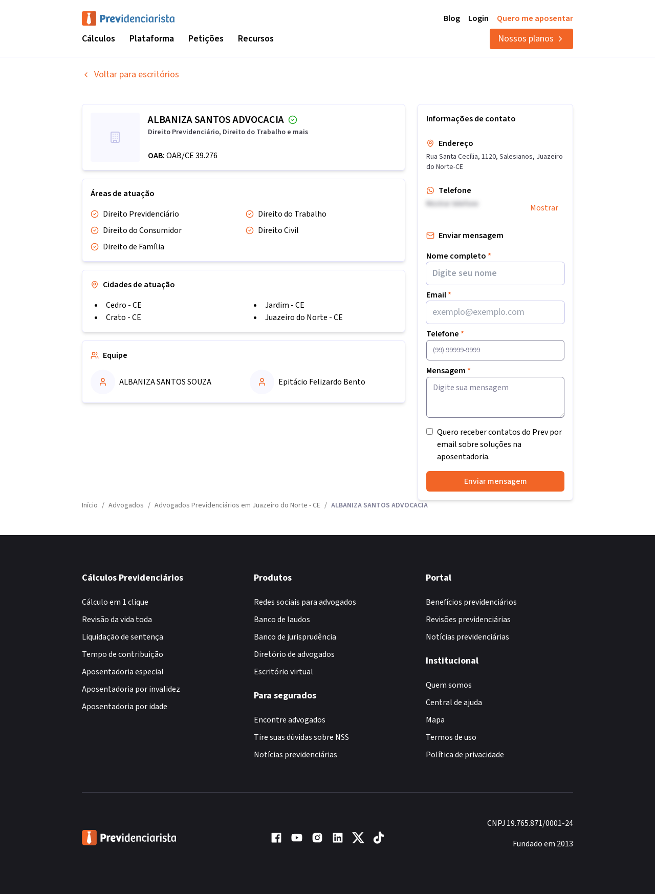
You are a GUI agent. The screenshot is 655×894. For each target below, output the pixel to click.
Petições (206, 38)
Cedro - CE (124, 305)
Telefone (445, 333)
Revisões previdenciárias (468, 619)
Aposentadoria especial (123, 671)
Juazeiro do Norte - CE (304, 317)
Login (478, 18)
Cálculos (98, 38)
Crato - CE (123, 317)
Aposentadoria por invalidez (131, 689)
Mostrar (544, 208)
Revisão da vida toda (117, 619)
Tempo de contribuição (122, 654)
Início (90, 505)
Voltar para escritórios (130, 74)
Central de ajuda (454, 702)
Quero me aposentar (535, 18)
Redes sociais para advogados (305, 602)
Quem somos (449, 685)
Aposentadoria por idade (124, 706)
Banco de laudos (282, 619)
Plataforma (151, 38)
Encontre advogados (289, 720)
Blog (452, 18)
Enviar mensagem (495, 481)
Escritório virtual (283, 671)
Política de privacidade (465, 754)
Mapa (435, 720)
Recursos (256, 38)
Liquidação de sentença (122, 637)
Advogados (126, 505)
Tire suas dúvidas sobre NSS (301, 737)
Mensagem (448, 370)
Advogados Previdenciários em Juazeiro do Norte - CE (237, 505)
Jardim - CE (284, 305)
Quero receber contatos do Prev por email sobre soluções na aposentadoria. (499, 444)
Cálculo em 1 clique (115, 602)
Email (438, 295)
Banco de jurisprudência (295, 637)
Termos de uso (451, 737)
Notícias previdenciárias (295, 754)
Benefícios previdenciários (471, 602)
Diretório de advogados (294, 654)
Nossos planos (531, 38)
